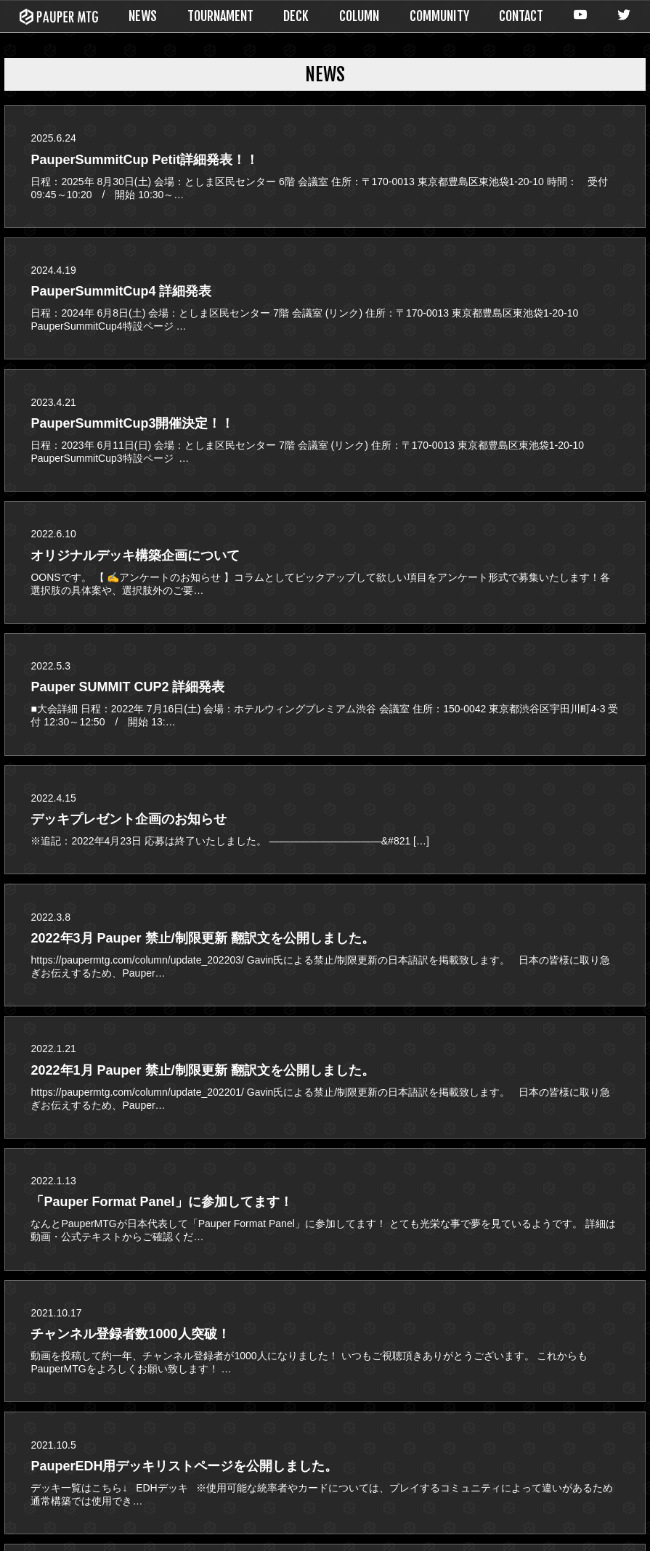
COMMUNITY (439, 16)
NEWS (143, 16)
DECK (296, 16)
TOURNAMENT (220, 16)
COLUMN (359, 16)
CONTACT (521, 16)
